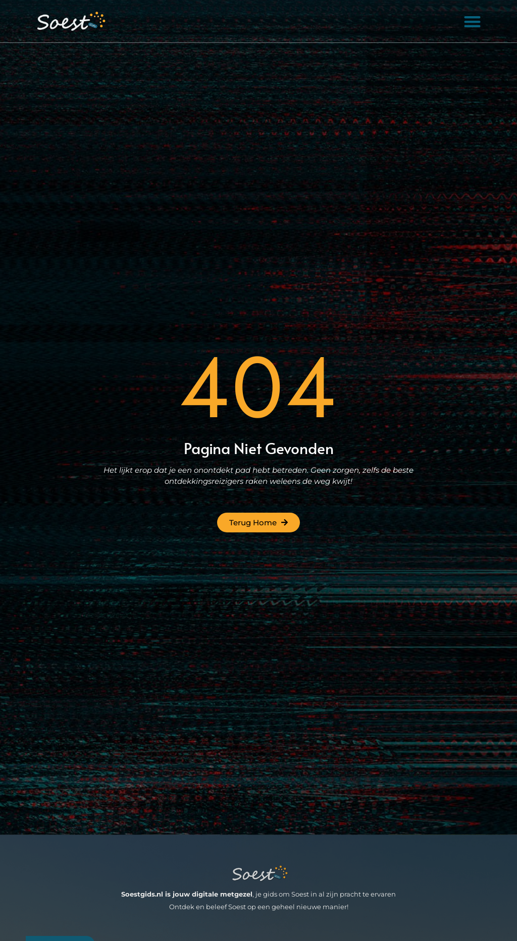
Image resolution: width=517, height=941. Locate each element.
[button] (472, 21)
